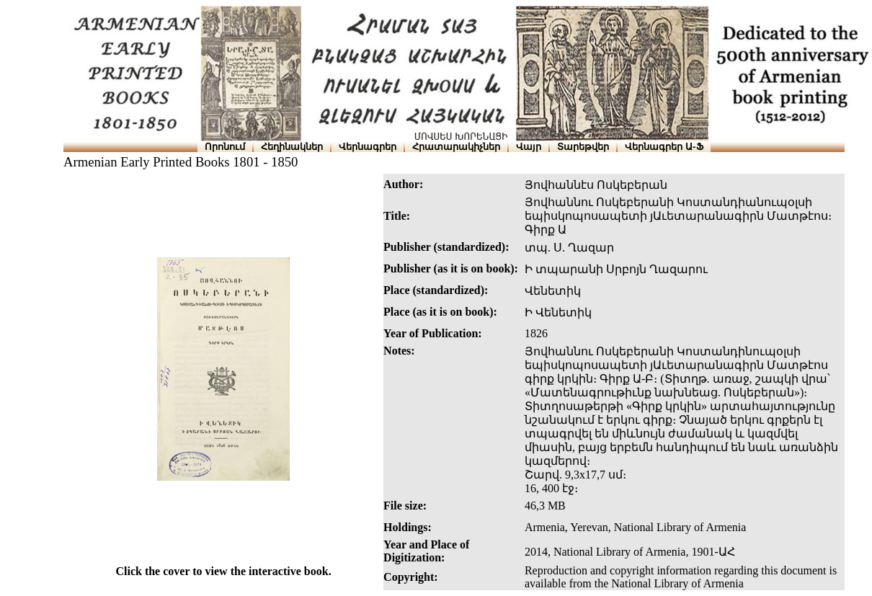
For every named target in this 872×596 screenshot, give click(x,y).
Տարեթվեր (583, 146)
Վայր (528, 146)
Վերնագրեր (367, 146)
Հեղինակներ (292, 146)
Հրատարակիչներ (456, 146)
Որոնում (225, 146)
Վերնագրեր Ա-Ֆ (664, 146)
